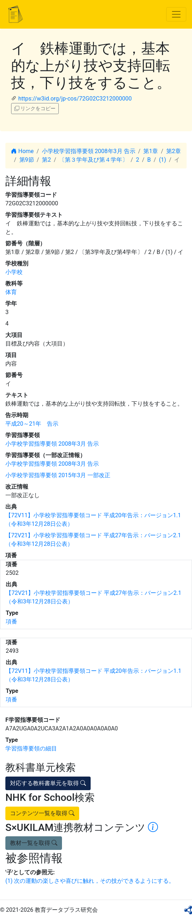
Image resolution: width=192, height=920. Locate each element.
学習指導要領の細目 (31, 748)
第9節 (26, 159)
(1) (162, 159)
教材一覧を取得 (33, 843)
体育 (11, 292)
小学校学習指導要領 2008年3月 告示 (88, 151)
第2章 (173, 151)
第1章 (150, 151)
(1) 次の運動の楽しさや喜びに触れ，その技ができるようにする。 (89, 880)
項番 (11, 621)
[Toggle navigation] (176, 14)
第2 (46, 159)
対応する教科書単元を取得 (48, 783)
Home (22, 151)
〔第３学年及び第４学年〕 (93, 159)
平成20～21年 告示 (31, 423)
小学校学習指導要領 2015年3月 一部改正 (57, 475)
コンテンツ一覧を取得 (42, 813)
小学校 (14, 272)
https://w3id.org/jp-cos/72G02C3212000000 (75, 98)
